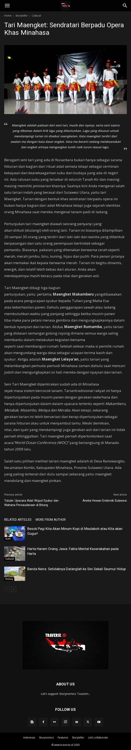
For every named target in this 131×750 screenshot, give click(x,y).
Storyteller (22, 15)
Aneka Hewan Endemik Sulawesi (105, 500)
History (9, 578)
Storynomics (46, 737)
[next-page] (13, 589)
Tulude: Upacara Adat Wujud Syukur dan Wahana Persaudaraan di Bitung (31, 503)
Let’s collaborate (98, 737)
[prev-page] (6, 589)
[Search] (125, 5)
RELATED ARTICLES (17, 520)
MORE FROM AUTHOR (51, 520)
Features (63, 737)
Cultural (36, 15)
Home (8, 15)
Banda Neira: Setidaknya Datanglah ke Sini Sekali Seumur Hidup (76, 569)
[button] (7, 5)
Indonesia (29, 737)
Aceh (8, 538)
